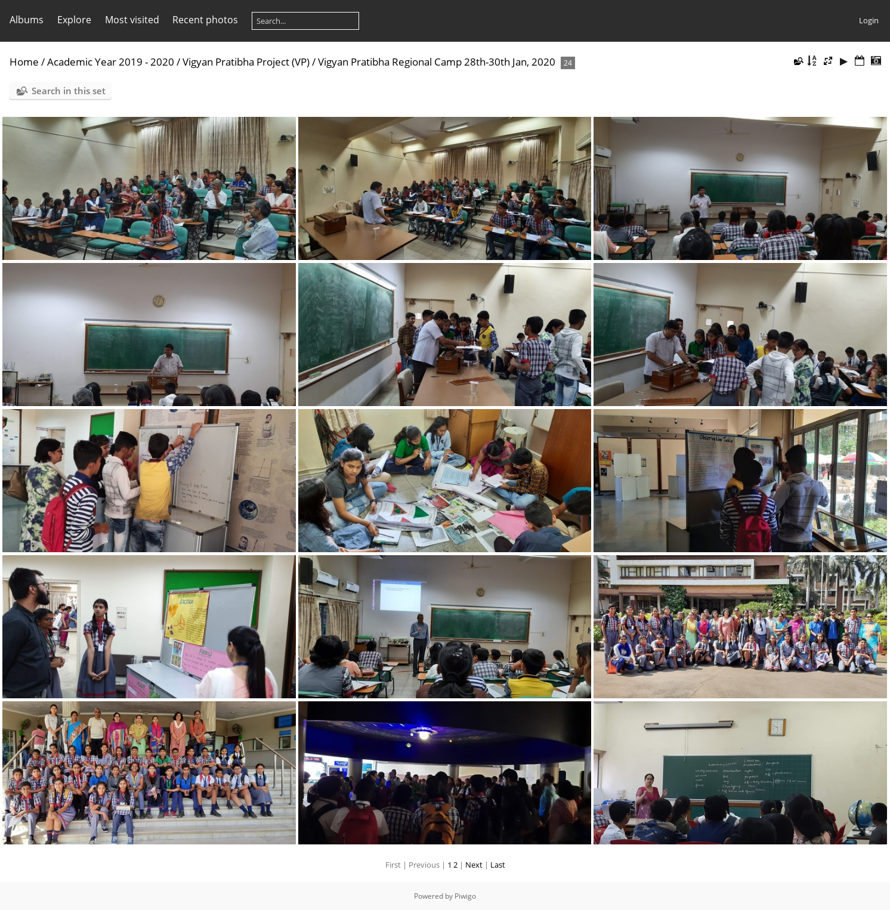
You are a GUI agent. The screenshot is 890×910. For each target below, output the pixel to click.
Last (497, 864)
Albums (27, 19)
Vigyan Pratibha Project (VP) (246, 62)
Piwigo (465, 896)
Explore (74, 19)
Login (869, 20)
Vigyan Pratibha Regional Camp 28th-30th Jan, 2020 (436, 62)
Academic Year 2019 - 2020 (110, 62)
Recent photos (205, 19)
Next (474, 864)
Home (24, 62)
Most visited (132, 19)
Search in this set (69, 91)
